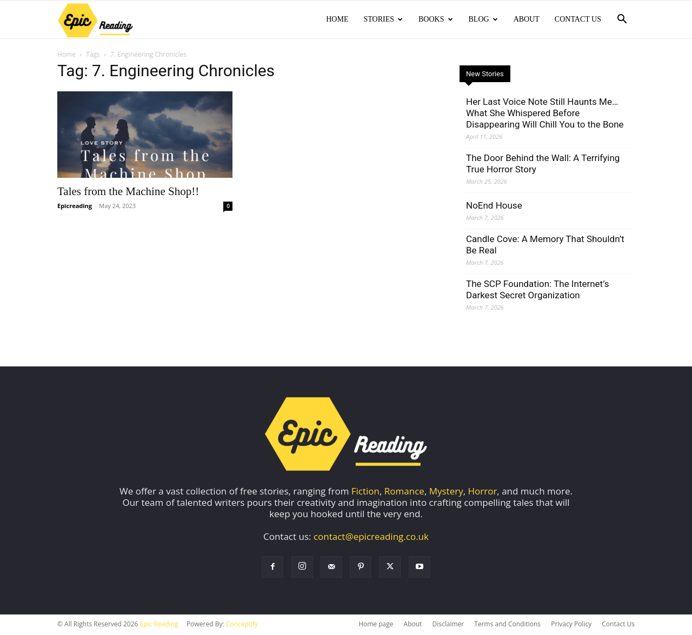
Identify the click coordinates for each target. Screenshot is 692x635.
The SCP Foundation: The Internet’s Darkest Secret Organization (537, 289)
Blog (483, 19)
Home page (375, 624)
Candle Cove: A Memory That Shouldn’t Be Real (545, 244)
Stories (383, 19)
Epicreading (74, 206)
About (527, 19)
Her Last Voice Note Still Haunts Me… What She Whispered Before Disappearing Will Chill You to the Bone (545, 113)
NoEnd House (494, 205)
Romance (404, 491)
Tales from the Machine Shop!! (128, 191)
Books (435, 19)
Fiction (365, 491)
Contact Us (578, 19)
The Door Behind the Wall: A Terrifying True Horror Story (543, 163)
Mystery (446, 491)
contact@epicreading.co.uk (371, 536)
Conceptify (242, 624)
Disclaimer (448, 624)
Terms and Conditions (507, 624)
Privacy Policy (571, 624)
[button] (622, 20)
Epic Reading (159, 624)
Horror (482, 491)
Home (337, 19)
